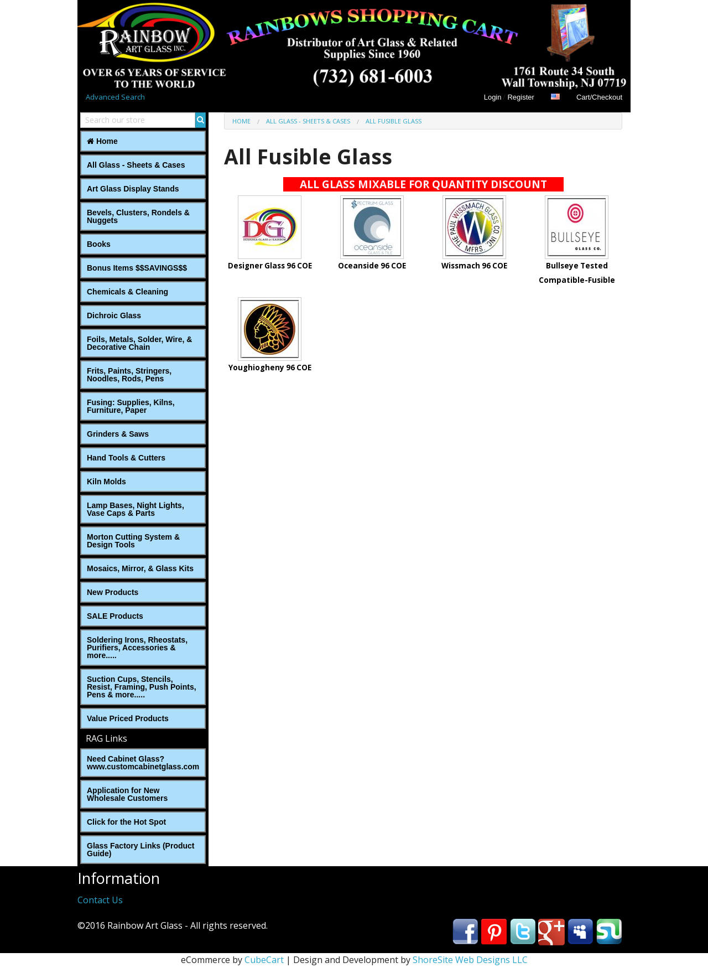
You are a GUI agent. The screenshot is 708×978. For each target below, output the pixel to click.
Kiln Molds (106, 481)
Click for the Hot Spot (126, 821)
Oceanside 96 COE (372, 266)
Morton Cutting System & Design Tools (133, 540)
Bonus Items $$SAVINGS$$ (137, 267)
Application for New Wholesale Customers (127, 794)
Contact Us (100, 900)
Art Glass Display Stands (133, 188)
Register (520, 97)
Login (493, 97)
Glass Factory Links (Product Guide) (141, 849)
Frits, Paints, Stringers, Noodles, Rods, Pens (129, 374)
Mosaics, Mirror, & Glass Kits (140, 568)
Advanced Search (115, 97)
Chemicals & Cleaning (127, 291)
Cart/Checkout (599, 97)
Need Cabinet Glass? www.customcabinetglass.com (143, 762)
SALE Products (115, 616)
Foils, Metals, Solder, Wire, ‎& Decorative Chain (139, 343)
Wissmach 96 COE (474, 266)
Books (99, 244)
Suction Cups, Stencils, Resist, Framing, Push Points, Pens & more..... (141, 687)
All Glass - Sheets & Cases (136, 165)
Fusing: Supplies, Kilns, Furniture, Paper (131, 406)
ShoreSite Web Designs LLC (470, 960)
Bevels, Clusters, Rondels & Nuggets (138, 216)
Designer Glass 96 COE (270, 266)
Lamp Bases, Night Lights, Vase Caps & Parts (135, 509)
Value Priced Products (128, 718)
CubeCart (264, 960)
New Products (112, 592)
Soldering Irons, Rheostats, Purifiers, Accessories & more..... (137, 647)
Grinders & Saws (118, 434)
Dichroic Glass (114, 315)
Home (102, 141)
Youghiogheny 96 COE (269, 367)
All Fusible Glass (393, 121)
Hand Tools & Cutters (126, 457)
